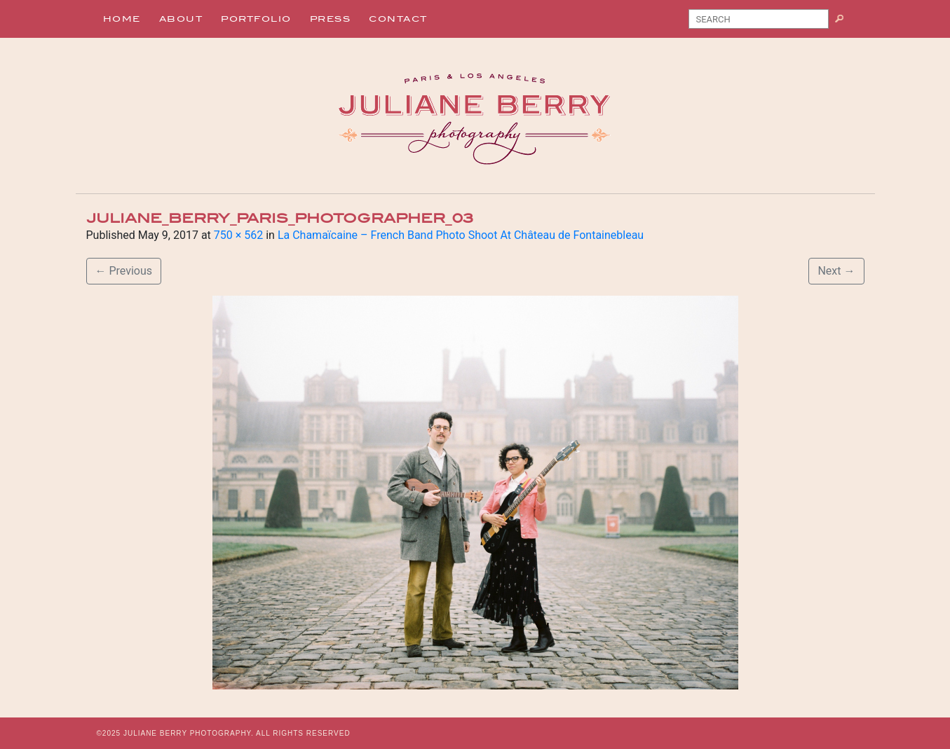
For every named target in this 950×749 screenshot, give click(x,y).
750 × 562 (238, 235)
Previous (124, 270)
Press (330, 19)
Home (122, 19)
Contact (398, 19)
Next (836, 270)
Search (844, 22)
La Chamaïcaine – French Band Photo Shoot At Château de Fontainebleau (461, 235)
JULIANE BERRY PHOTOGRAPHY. (188, 733)
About (181, 19)
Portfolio (256, 19)
